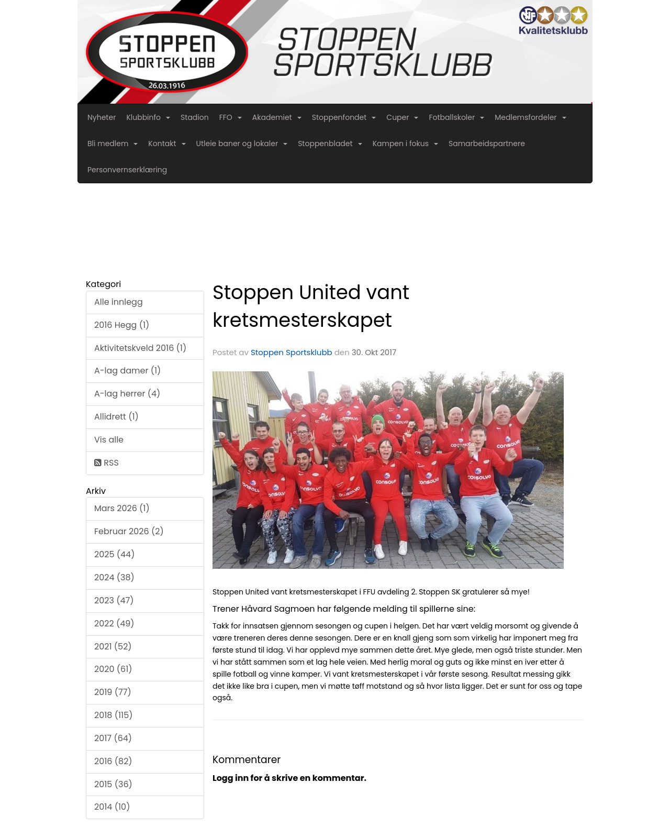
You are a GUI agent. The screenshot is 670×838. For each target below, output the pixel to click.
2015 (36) (113, 784)
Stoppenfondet (344, 117)
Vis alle (109, 440)
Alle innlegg (118, 302)
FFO (230, 117)
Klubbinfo (148, 117)
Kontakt (166, 143)
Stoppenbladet (330, 143)
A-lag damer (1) (127, 371)
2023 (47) (113, 600)
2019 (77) (112, 692)
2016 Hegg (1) (121, 325)
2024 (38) (114, 577)
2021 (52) (113, 647)
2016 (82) (113, 761)
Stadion (195, 117)
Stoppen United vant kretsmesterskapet (311, 306)
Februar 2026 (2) (129, 531)
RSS (106, 463)
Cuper (402, 117)
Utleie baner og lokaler (242, 143)
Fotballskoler (456, 117)
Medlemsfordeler (530, 117)
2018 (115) (113, 715)
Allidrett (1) (116, 417)
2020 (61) (113, 669)
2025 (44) (114, 554)
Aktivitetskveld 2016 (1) (140, 348)
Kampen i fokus (405, 143)
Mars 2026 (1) (122, 508)
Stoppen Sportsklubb (291, 352)
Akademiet (277, 117)
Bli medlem (112, 143)
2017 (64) (113, 738)
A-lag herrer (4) (127, 394)
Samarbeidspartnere (487, 143)
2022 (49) (114, 624)
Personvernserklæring (127, 169)
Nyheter (101, 117)
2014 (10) (112, 807)
